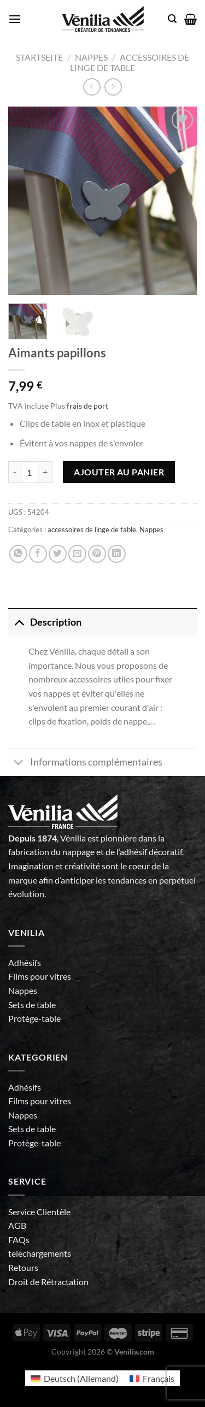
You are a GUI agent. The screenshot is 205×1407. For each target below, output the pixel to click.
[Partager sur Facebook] (38, 554)
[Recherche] (172, 19)
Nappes (91, 57)
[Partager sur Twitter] (58, 554)
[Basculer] (19, 622)
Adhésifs (24, 962)
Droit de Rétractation (48, 1281)
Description (44, 622)
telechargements (39, 1253)
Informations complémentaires (85, 763)
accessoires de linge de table (129, 62)
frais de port (87, 405)
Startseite (39, 57)
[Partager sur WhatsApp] (18, 554)
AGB (17, 1225)
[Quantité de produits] (29, 472)
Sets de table (32, 1004)
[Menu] (14, 18)
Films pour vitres (39, 976)
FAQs (19, 1239)
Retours (23, 1267)
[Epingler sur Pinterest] (97, 554)
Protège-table (34, 1018)
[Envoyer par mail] (77, 554)
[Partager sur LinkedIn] (117, 554)
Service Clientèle (39, 1211)
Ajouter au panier (119, 472)
